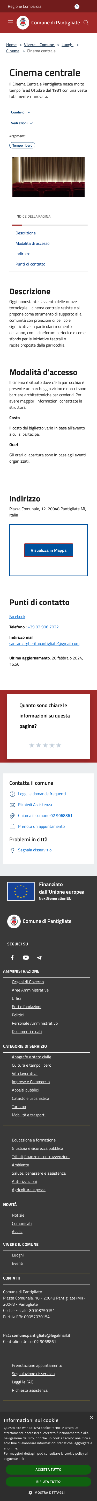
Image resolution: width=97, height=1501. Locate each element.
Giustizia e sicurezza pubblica (37, 1148)
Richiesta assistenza (30, 1390)
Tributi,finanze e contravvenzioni (41, 1156)
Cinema (12, 51)
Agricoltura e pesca (29, 1190)
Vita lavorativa (25, 1073)
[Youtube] (26, 957)
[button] (48, 1492)
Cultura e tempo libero (31, 1065)
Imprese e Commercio (31, 1082)
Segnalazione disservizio (33, 1373)
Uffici (16, 998)
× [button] (91, 1418)
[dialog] (48, 1456)
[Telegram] (39, 957)
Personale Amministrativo (35, 1023)
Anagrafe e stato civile (31, 1057)
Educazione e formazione (34, 1140)
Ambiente (20, 1165)
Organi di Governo (28, 982)
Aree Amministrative (30, 990)
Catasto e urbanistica (30, 1098)
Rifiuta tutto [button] (48, 1482)
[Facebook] (12, 957)
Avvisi (17, 1232)
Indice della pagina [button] (33, 216)
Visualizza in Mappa (48, 550)
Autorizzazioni (24, 1181)
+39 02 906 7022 (43, 627)
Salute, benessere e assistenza (39, 1173)
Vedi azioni (22, 123)
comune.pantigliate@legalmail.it (41, 1335)
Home (11, 44)
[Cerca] (86, 23)
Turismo (19, 1106)
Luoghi (67, 44)
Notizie (18, 1215)
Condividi (21, 112)
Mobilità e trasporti (29, 1115)
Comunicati (22, 1223)
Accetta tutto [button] (48, 1469)
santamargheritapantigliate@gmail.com (44, 643)
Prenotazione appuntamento (37, 1365)
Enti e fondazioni (26, 1006)
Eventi (17, 1263)
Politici (18, 1015)
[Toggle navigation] (10, 22)
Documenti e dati (27, 1031)
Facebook (17, 616)
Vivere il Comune (39, 44)
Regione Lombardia (24, 6)
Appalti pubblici (25, 1090)
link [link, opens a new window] (21, 1458)
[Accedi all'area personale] (77, 7)
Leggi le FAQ (23, 1382)
